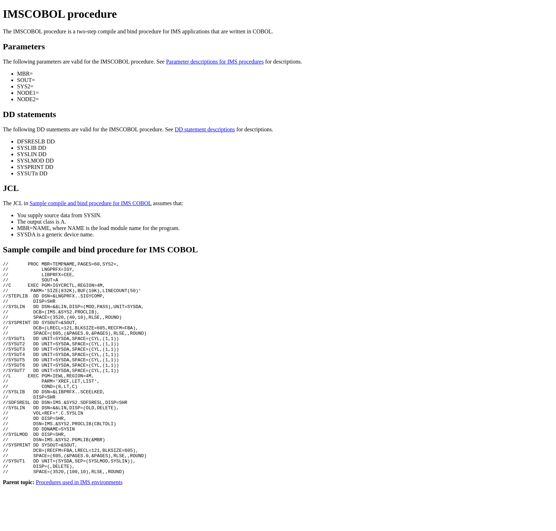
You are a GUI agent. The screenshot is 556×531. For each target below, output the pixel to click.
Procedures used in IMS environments (79, 525)
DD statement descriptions (205, 129)
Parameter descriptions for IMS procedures (214, 62)
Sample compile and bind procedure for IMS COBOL (90, 203)
